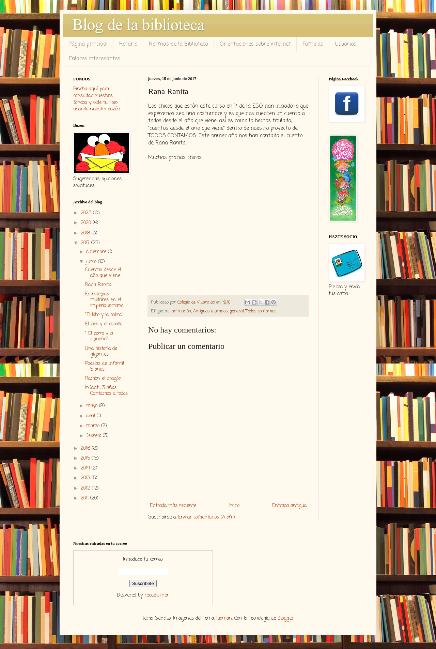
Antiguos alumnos (210, 311)
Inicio (234, 505)
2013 (86, 478)
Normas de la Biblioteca (178, 44)
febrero (94, 435)
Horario (128, 44)
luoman (224, 618)
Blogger (286, 618)
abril (91, 416)
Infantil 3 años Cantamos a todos (106, 390)
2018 (86, 233)
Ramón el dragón (103, 378)
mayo (92, 406)
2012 (86, 488)
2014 (86, 468)
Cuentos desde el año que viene (103, 272)
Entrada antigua (289, 505)
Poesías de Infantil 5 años (104, 366)
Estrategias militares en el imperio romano (104, 300)
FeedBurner (156, 595)
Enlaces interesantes (94, 59)
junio (92, 261)
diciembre (97, 252)
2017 (86, 243)
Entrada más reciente (173, 505)
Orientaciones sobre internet (255, 44)
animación (181, 311)
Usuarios (345, 44)
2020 (87, 223)
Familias (312, 44)
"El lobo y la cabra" (104, 315)
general (237, 311)
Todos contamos (261, 311)
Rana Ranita (98, 285)
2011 (85, 498)
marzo (93, 426)
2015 (86, 458)
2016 (86, 448)
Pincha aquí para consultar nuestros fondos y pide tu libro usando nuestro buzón (96, 99)
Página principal (88, 44)
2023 (87, 213)
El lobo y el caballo (103, 324)
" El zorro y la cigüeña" (99, 336)
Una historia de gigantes (101, 351)
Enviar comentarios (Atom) (206, 517)
